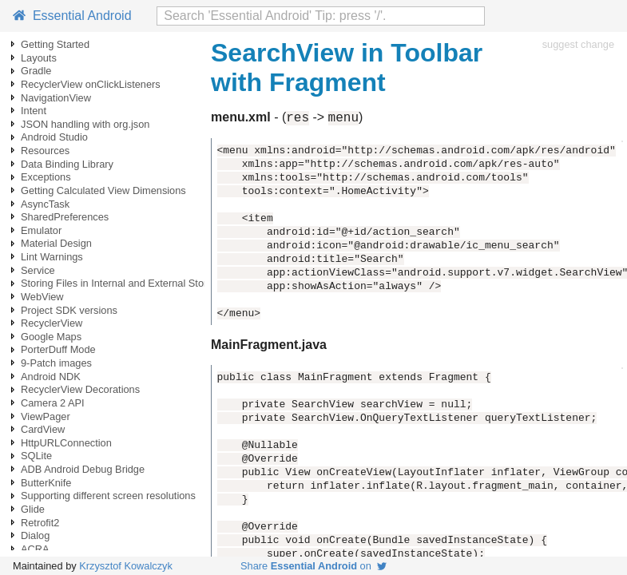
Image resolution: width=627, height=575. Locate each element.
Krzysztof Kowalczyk (126, 566)
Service (38, 270)
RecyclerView (51, 323)
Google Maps (51, 337)
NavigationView (56, 98)
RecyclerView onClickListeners (91, 84)
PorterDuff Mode (58, 349)
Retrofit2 (40, 523)
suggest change (578, 44)
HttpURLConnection (66, 443)
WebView (42, 297)
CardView (43, 429)
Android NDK (51, 377)
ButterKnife (46, 483)
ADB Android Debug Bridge (83, 469)
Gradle (36, 71)
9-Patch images (56, 363)
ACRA (35, 549)
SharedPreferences (65, 217)
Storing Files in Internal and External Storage (122, 283)
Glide (33, 509)
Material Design (56, 243)
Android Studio (54, 137)
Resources (45, 151)
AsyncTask (45, 204)
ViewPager (45, 416)
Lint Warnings (52, 257)
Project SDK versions (69, 310)
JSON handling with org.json (85, 124)
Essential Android (72, 15)
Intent (33, 111)
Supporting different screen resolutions (108, 496)
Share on (313, 566)
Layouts (39, 58)
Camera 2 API (53, 403)
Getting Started (55, 44)
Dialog (35, 535)
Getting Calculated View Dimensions (103, 190)
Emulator (41, 230)
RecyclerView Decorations (80, 389)
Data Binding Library (67, 164)
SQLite (36, 456)
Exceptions (46, 177)
